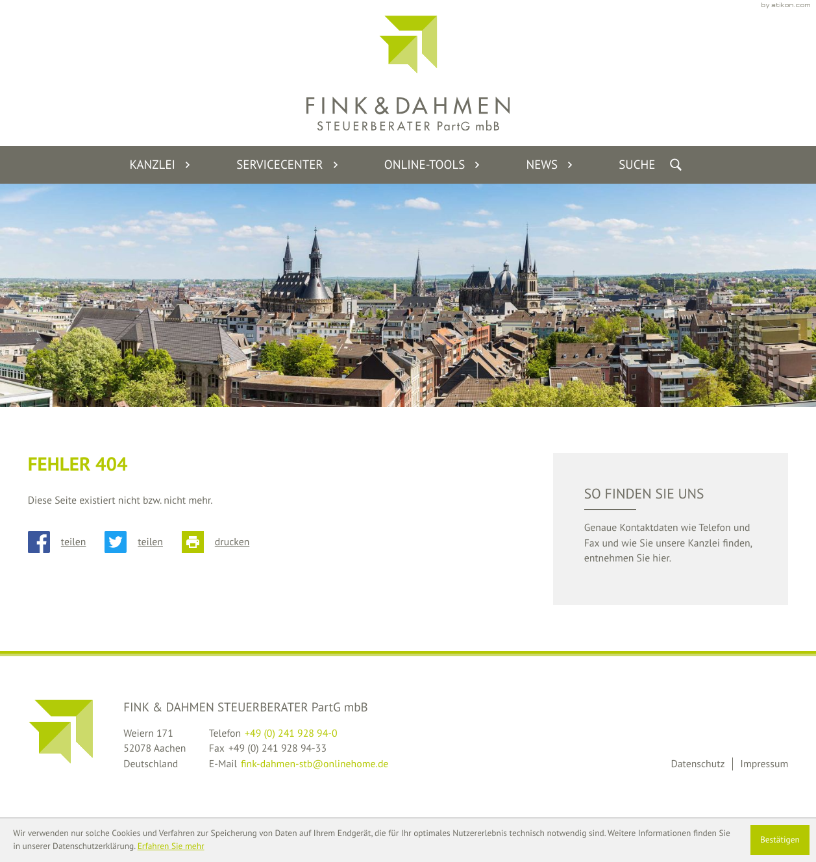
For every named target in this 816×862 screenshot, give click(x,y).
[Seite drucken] (225, 542)
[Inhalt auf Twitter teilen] (143, 542)
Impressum (764, 763)
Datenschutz (697, 763)
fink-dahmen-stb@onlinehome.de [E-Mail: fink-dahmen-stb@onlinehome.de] (314, 763)
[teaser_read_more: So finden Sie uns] (671, 529)
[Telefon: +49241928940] (291, 734)
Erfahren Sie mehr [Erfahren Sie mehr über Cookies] (171, 846)
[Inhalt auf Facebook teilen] (66, 542)
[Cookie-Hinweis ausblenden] (780, 840)
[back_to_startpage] (408, 73)
